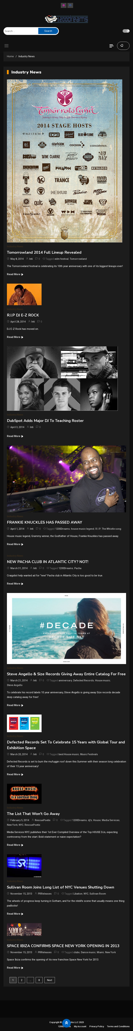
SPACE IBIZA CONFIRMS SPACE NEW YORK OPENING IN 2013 (63, 946)
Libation (77, 893)
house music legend (82, 528)
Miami (100, 952)
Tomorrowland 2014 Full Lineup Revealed (44, 252)
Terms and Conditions (118, 1026)
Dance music (88, 952)
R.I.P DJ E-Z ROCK (23, 315)
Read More (15, 274)
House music (102, 680)
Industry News (15, 246)
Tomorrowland (78, 258)
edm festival (62, 258)
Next (49, 980)
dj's (90, 820)
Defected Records (83, 680)
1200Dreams (62, 528)
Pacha (77, 568)
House (97, 820)
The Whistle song (111, 528)
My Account (80, 1026)
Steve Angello (15, 685)
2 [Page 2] (21, 980)
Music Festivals (89, 754)
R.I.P (98, 528)
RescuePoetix (42, 820)
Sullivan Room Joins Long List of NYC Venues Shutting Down (60, 887)
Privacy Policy (96, 1026)
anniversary (65, 680)
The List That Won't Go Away (33, 813)
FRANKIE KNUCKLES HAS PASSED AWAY (44, 522)
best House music (69, 754)
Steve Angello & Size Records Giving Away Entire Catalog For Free (66, 674)
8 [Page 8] (39, 980)
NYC (21, 824)
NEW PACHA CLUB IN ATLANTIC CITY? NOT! (47, 561)
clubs (76, 952)
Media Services (110, 820)
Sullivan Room (98, 893)
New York (12, 824)
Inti (31, 258)
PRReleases (45, 893)
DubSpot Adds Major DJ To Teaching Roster (45, 420)
